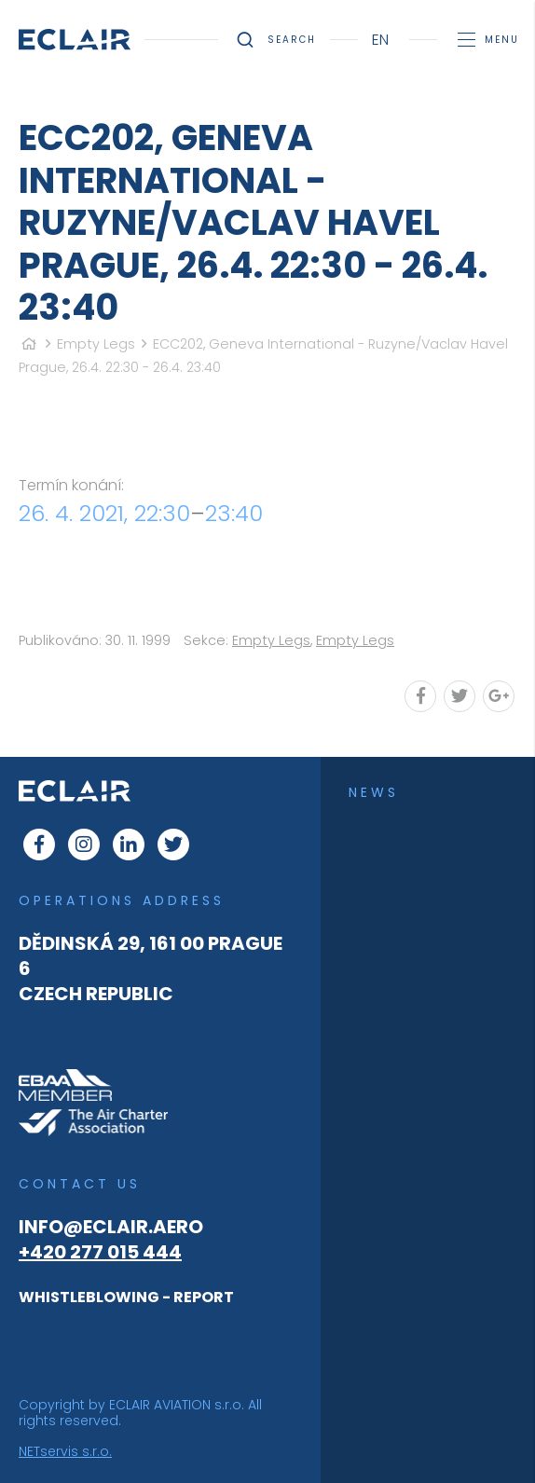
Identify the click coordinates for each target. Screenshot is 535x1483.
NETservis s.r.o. (65, 1451)
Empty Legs (96, 344)
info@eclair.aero (111, 1227)
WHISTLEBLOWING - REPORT (126, 1297)
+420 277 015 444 (100, 1252)
